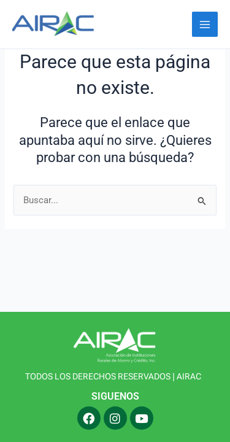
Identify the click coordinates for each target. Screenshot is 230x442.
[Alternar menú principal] (205, 24)
